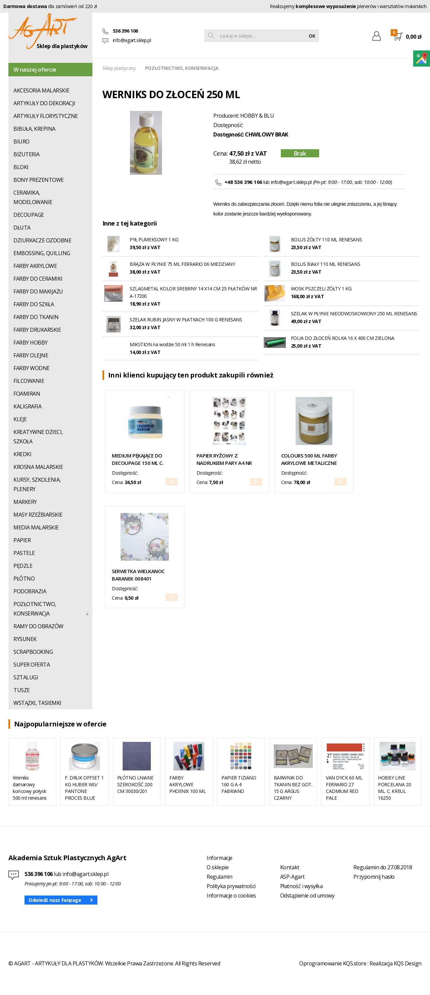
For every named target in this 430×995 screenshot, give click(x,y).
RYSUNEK (25, 639)
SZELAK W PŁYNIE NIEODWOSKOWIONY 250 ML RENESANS (354, 313)
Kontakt (289, 867)
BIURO (21, 141)
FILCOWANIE (28, 381)
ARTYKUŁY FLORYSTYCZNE (45, 116)
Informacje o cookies (231, 895)
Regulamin (219, 876)
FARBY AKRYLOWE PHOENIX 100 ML (187, 784)
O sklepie (217, 867)
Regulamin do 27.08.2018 (382, 867)
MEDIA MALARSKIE (36, 527)
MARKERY (25, 502)
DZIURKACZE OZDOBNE (42, 240)
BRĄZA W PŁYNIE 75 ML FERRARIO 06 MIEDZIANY (182, 264)
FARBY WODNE (31, 368)
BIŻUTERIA (26, 154)
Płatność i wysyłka (301, 886)
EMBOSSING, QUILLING (41, 253)
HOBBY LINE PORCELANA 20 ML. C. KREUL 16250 (394, 787)
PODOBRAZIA (29, 591)
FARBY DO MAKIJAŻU (38, 291)
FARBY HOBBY (30, 342)
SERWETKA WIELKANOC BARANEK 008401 (138, 575)
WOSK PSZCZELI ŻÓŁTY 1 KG (321, 288)
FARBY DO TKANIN (36, 317)
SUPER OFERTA (31, 664)
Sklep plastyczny (118, 68)
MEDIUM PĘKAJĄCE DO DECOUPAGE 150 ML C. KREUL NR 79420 (137, 459)
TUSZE (21, 690)
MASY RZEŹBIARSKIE (37, 514)
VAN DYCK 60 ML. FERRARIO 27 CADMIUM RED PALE (344, 787)
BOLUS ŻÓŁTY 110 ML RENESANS (326, 239)
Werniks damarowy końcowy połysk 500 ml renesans (30, 787)
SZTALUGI (25, 677)
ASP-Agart (292, 876)
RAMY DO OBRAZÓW (38, 626)
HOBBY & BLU (257, 115)
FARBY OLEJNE (30, 355)
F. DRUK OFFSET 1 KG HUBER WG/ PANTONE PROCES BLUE (84, 787)
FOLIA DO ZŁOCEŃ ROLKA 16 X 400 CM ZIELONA (342, 338)
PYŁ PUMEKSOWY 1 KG (154, 239)
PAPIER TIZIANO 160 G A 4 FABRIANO (238, 784)
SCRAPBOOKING (33, 651)
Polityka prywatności (231, 886)
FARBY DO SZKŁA (33, 304)
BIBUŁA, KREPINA (34, 128)
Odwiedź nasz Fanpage (55, 900)
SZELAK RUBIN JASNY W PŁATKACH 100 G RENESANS (186, 319)
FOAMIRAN (26, 393)
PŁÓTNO (24, 578)
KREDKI (22, 454)
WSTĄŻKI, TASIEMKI (37, 703)
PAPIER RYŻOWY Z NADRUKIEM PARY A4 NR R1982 (224, 459)
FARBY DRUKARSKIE (37, 329)
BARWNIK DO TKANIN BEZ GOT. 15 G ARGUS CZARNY (293, 787)
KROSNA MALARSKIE (38, 467)
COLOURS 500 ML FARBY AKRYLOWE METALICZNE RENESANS (309, 459)
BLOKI (21, 167)
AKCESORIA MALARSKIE (41, 90)
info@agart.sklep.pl (132, 40)
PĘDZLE (22, 565)
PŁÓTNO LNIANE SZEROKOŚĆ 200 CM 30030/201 (135, 784)
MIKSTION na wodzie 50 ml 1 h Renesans (172, 344)
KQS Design (408, 963)
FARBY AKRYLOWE (35, 266)
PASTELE (24, 553)
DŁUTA (22, 227)
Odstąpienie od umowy (307, 895)
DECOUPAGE (28, 214)
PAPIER (22, 540)
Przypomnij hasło (373, 876)
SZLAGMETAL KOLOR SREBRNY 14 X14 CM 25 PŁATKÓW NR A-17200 (193, 292)
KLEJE (20, 419)
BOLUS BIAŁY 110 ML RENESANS (325, 264)
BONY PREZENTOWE (38, 180)
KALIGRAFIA (27, 406)
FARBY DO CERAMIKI (37, 278)
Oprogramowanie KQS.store (332, 963)
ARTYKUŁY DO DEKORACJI (44, 103)
